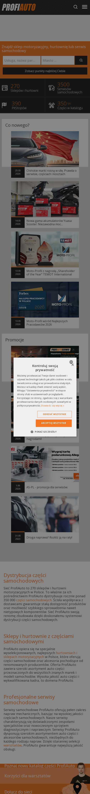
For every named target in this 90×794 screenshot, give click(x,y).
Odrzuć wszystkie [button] (54, 414)
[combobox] (71, 362)
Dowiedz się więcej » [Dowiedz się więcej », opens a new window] (52, 405)
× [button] (72, 365)
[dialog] (45, 397)
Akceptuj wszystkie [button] (53, 423)
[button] (45, 432)
